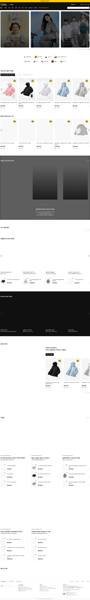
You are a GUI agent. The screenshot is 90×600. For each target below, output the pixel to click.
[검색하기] (88, 8)
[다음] (87, 49)
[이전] (85, 49)
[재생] (89, 49)
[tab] (7, 75)
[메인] (6, 5)
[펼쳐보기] (73, 5)
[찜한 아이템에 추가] (16, 105)
